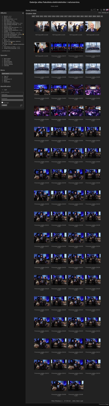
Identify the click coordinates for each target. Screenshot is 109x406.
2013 (49, 16)
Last (81, 401)
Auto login (5, 102)
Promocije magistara (9, 33)
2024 (94, 16)
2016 (61, 16)
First (53, 401)
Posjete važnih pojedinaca (11, 30)
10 (69, 401)
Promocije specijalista (10, 35)
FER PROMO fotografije (10, 24)
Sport (5, 40)
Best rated (7, 60)
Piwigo (107, 404)
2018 (69, 16)
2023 (90, 16)
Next (78, 401)
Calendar (6, 65)
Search (6, 77)
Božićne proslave (9, 19)
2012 (45, 16)
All (102, 16)
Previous (58, 401)
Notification (7, 81)
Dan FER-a (7, 20)
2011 (41, 16)
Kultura (6, 26)
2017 (65, 16)
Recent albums (8, 62)
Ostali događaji (8, 28)
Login (5, 89)
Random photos (8, 64)
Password (4, 98)
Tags (5, 76)
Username (4, 94)
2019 (73, 16)
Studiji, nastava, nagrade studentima (14, 44)
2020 (78, 16)
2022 (86, 16)
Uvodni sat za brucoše (10, 48)
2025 (98, 16)
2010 (37, 16)
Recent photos (8, 61)
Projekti (6, 31)
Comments (7, 79)
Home (28, 10)
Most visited (7, 58)
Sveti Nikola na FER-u (10, 47)
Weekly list (105, 12)
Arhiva (5, 17)
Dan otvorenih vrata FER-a (11, 23)
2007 (33, 16)
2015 (57, 16)
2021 (82, 16)
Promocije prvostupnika (10, 34)
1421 (73, 401)
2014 (53, 16)
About (5, 80)
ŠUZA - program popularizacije (12, 37)
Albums (3, 13)
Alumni (6, 16)
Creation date (31, 13)
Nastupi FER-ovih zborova (11, 27)
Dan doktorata (8, 21)
